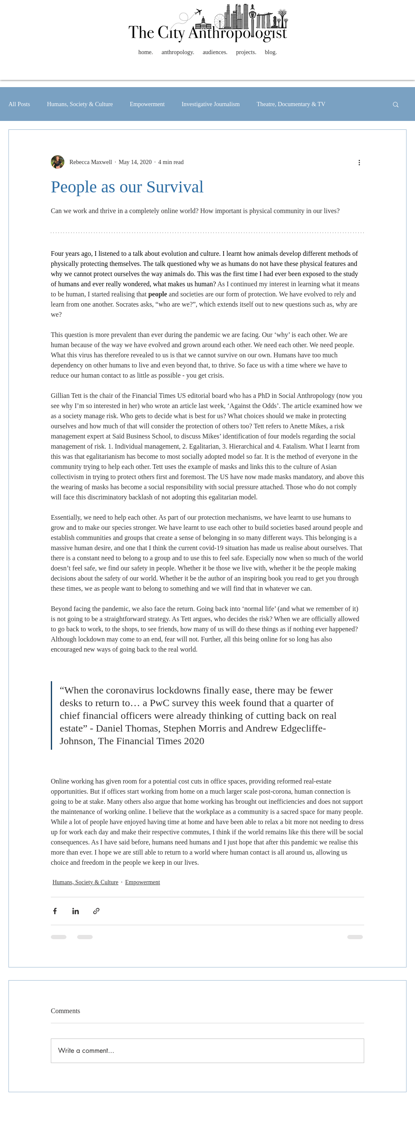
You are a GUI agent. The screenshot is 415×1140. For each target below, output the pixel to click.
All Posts (19, 104)
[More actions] (359, 162)
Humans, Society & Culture (80, 104)
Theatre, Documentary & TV (291, 104)
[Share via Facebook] (55, 911)
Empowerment (147, 104)
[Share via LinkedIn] (76, 911)
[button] (396, 104)
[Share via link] (96, 911)
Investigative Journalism (211, 104)
